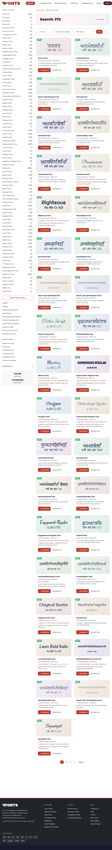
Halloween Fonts (8, 141)
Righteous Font (44, 216)
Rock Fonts (6, 223)
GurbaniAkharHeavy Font (49, 577)
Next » (81, 762)
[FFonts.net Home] (11, 3)
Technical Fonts (8, 254)
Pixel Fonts (6, 206)
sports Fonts (7, 243)
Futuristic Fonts (8, 130)
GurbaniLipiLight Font (85, 497)
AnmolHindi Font (83, 257)
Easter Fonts (7, 106)
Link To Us (94, 818)
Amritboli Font (44, 136)
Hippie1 (5, 303)
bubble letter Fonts (10, 52)
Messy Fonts (7, 175)
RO (18, 837)
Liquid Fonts (7, 171)
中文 (35, 837)
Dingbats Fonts (8, 93)
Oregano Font (44, 417)
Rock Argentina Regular (11, 317)
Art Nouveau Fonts (9, 34)
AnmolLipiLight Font (46, 700)
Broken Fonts (7, 48)
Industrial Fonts (8, 165)
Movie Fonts (7, 189)
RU (4, 841)
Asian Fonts (6, 38)
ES (13, 837)
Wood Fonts (7, 291)
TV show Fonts (8, 264)
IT (26, 837)
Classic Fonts (7, 72)
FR (22, 837)
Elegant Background (10, 310)
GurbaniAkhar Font (84, 136)
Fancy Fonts (7, 113)
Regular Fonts (7, 216)
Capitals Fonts (7, 58)
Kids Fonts (6, 168)
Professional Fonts (9, 209)
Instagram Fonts (8, 357)
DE (9, 837)
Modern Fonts (7, 185)
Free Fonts (40, 10)
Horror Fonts (7, 158)
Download (44, 70)
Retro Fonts (6, 219)
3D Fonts (5, 14)
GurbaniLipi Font (45, 174)
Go (99, 32)
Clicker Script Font (46, 334)
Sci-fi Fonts (6, 233)
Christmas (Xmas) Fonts (11, 69)
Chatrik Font (81, 535)
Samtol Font (81, 618)
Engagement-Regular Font (49, 535)
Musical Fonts (7, 192)
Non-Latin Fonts (8, 195)
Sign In (107, 3)
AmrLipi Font (81, 97)
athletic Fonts (7, 41)
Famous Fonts (7, 110)
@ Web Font (57, 70)
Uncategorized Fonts (10, 271)
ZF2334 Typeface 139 (10, 320)
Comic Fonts (7, 76)
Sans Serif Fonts (8, 230)
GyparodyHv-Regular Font (87, 375)
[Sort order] (84, 32)
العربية (10, 841)
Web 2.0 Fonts (7, 281)
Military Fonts (7, 178)
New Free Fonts (61, 3)
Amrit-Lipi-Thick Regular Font (89, 700)
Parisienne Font (83, 174)
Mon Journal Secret (9, 330)
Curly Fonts (6, 86)
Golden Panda (7, 327)
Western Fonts (8, 284)
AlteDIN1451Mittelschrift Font (88, 659)
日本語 (17, 841)
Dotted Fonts (7, 99)
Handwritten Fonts (9, 144)
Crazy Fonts (6, 82)
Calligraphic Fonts (9, 55)
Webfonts (48, 821)
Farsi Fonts (6, 117)
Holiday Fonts (7, 154)
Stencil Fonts (7, 247)
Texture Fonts (7, 257)
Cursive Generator (9, 360)
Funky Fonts (7, 127)
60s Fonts (6, 21)
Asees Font (43, 58)
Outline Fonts (7, 202)
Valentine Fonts (8, 274)
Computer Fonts (8, 79)
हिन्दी (22, 841)
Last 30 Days (95, 824)
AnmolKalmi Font (83, 216)
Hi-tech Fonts (7, 147)
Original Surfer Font (46, 618)
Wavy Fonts (6, 278)
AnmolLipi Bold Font (46, 497)
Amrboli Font (81, 458)
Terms (93, 815)
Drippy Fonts (7, 103)
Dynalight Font (44, 739)
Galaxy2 (5, 306)
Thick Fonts (6, 260)
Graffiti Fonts (7, 137)
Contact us (95, 809)
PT (31, 837)
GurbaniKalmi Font (84, 577)
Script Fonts (7, 236)
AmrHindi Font (44, 257)
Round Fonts (7, 226)
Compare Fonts (8, 353)
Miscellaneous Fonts (10, 182)
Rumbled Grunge (9, 334)
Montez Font (43, 375)
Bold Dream (7, 313)
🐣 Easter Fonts (45, 3)
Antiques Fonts (8, 28)
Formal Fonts (7, 124)
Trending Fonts (87, 3)
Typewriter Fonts (8, 267)
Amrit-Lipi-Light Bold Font (49, 295)
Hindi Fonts (6, 151)
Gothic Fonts (7, 134)
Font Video (95, 821)
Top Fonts (74, 3)
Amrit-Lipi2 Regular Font (48, 97)
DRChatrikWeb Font (84, 334)
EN (4, 837)
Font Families (49, 824)
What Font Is (72, 809)
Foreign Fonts (7, 120)
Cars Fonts (6, 62)
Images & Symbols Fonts (11, 161)
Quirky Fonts (7, 213)
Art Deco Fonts (8, 31)
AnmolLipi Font (82, 58)
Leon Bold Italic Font (47, 659)
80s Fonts (6, 24)
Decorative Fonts (9, 89)
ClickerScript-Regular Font (87, 417)
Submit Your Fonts (51, 827)
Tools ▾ (99, 3)
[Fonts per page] (63, 32)
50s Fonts (6, 17)
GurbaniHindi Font (46, 458)
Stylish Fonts (7, 250)
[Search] (30, 3)
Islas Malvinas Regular (10, 323)
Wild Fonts (6, 288)
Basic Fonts (6, 45)
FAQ (92, 812)
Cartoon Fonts (7, 65)
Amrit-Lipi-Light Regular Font (88, 295)
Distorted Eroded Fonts (11, 96)
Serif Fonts (6, 240)
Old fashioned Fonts (10, 199)
